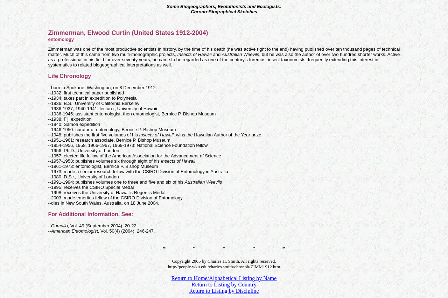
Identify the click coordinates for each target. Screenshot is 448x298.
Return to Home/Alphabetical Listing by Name (224, 278)
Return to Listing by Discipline (224, 291)
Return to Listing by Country (224, 285)
